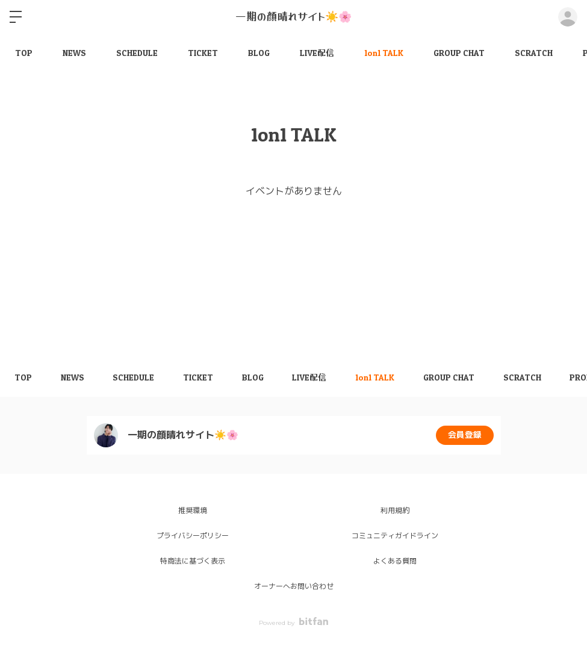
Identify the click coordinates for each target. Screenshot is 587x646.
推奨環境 (192, 510)
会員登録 (465, 435)
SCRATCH (534, 53)
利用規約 (394, 510)
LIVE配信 (317, 53)
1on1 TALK (383, 53)
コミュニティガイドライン (395, 535)
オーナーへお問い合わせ (294, 586)
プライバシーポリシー (193, 535)
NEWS (74, 53)
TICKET (203, 53)
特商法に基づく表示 (192, 560)
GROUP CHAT (459, 53)
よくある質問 (395, 560)
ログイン (567, 16)
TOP (24, 53)
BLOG (259, 53)
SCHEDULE (137, 53)
